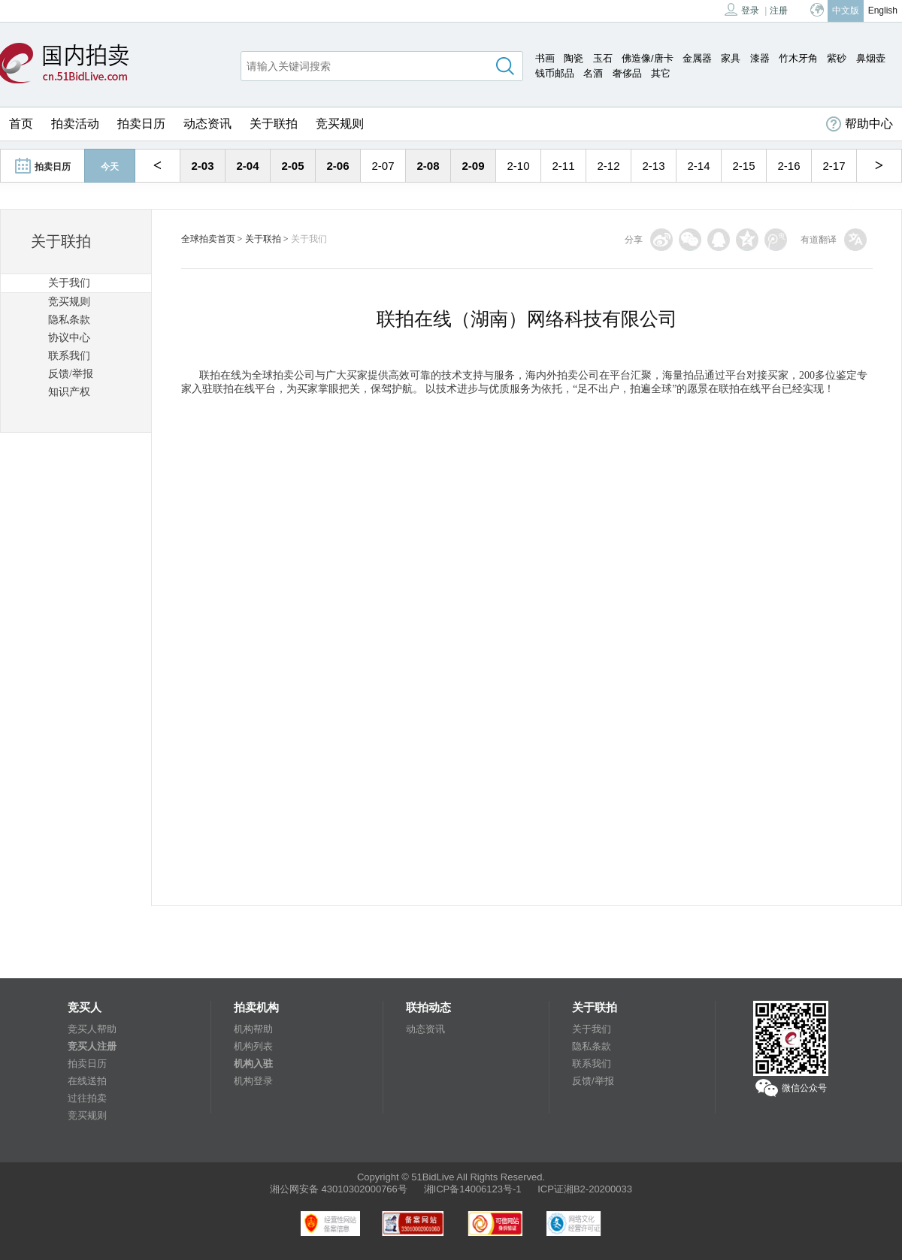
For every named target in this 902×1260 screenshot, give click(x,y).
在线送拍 (87, 1080)
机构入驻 (253, 1063)
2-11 (563, 165)
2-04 (247, 165)
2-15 (743, 165)
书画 (545, 58)
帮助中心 (859, 123)
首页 (21, 123)
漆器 (760, 58)
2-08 (427, 165)
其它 (660, 73)
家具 (730, 58)
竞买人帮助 (92, 1029)
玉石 (603, 58)
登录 (742, 9)
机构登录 (253, 1080)
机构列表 (253, 1046)
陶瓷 (573, 58)
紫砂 (836, 58)
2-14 (698, 165)
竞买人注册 (92, 1046)
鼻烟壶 (870, 58)
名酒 (593, 73)
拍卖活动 (75, 123)
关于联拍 (274, 123)
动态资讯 (207, 123)
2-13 (653, 165)
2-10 (518, 165)
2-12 (608, 165)
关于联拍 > (267, 239)
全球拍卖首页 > (212, 239)
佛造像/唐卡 (647, 58)
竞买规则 (340, 123)
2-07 (382, 165)
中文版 (845, 10)
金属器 (697, 58)
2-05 (292, 165)
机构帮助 (253, 1029)
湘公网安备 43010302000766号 (338, 1189)
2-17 (833, 165)
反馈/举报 (70, 373)
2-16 (788, 165)
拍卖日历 (141, 123)
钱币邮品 (554, 73)
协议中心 (69, 337)
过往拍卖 (87, 1098)
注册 (779, 10)
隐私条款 (69, 319)
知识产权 (69, 391)
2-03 (202, 165)
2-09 (473, 165)
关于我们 (69, 283)
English (882, 10)
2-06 (337, 165)
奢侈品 (627, 73)
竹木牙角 (798, 58)
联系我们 (69, 355)
